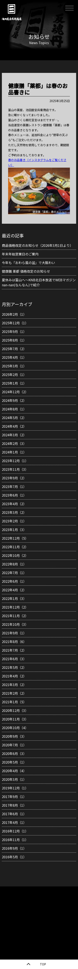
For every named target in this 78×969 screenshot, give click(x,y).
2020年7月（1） (14, 744)
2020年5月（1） (14, 762)
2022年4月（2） (14, 589)
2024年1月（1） (14, 452)
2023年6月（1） (14, 495)
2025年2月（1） (14, 374)
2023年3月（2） (14, 512)
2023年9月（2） (14, 477)
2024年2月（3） (14, 443)
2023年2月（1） (14, 520)
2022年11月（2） (15, 546)
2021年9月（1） (14, 632)
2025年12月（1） (15, 322)
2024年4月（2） (14, 426)
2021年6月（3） (14, 658)
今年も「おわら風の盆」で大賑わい (28, 262)
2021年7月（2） (14, 650)
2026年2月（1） (14, 314)
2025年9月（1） (14, 331)
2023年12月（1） (15, 460)
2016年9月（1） (14, 848)
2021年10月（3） (15, 624)
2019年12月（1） (15, 787)
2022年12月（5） (15, 538)
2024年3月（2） (14, 434)
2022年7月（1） (14, 572)
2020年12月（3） (15, 710)
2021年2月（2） (14, 693)
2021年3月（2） (14, 684)
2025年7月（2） (14, 348)
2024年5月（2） (14, 417)
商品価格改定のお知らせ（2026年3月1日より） (37, 245)
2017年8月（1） (14, 805)
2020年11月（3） (15, 719)
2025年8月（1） (14, 340)
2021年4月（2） (14, 675)
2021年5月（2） (14, 667)
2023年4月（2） (14, 503)
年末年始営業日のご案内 (20, 253)
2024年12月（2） (15, 391)
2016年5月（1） (14, 856)
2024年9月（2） (14, 400)
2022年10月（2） (15, 555)
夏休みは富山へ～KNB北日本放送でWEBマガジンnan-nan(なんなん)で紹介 (39, 282)
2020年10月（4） (15, 727)
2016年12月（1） (15, 831)
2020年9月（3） (14, 736)
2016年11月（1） (15, 839)
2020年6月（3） (14, 753)
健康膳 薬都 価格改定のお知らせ (26, 271)
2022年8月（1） (14, 564)
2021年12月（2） (15, 607)
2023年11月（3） (15, 469)
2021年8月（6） (14, 641)
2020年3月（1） (14, 779)
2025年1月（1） (14, 383)
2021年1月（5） (14, 701)
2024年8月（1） (14, 409)
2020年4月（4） (14, 770)
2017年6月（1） (14, 813)
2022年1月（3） (14, 598)
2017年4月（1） (14, 822)
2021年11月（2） (15, 615)
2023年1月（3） (14, 529)
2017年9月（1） (14, 796)
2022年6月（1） (14, 581)
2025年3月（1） (14, 365)
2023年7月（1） (14, 486)
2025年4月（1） (14, 357)
